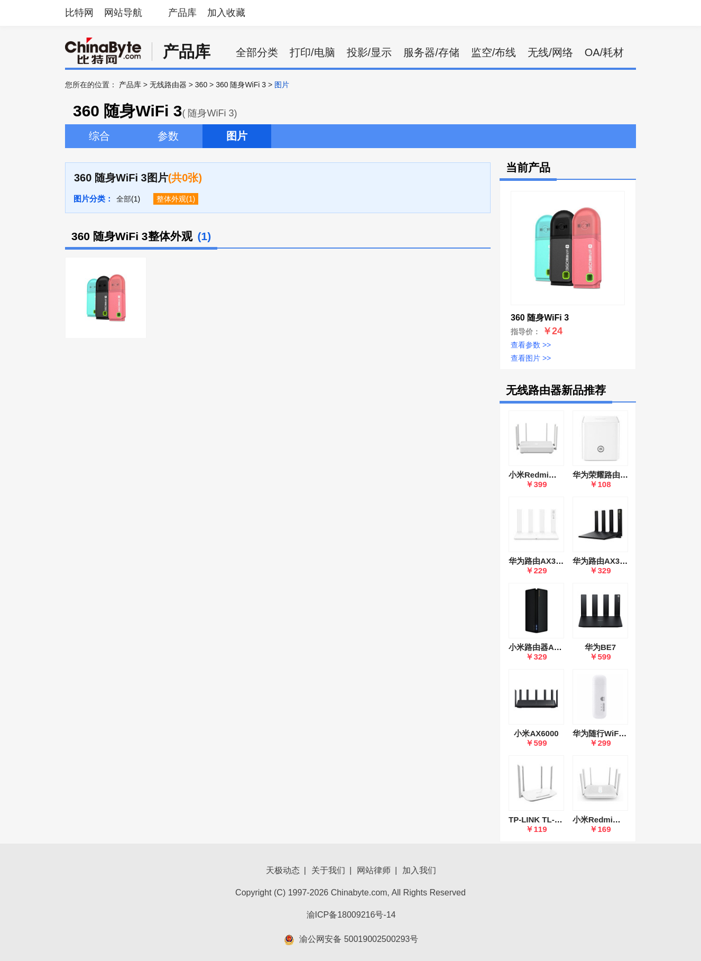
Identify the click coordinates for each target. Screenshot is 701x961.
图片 (236, 136)
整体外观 (171, 199)
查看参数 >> (531, 345)
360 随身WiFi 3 (241, 84)
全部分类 (257, 52)
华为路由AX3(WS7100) (550, 560)
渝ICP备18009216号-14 (351, 914)
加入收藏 (226, 12)
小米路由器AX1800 (543, 647)
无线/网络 (550, 52)
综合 (99, 136)
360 (201, 84)
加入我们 (419, 870)
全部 (123, 199)
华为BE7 (600, 647)
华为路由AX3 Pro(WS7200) (622, 560)
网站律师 (374, 870)
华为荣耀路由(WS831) (612, 474)
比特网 (79, 12)
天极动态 (283, 870)
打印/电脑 (312, 52)
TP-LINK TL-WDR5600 (550, 819)
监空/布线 (493, 52)
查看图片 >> (531, 358)
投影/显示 (369, 52)
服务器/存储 (431, 52)
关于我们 (328, 870)
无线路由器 (168, 84)
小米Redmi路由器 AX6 (549, 474)
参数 (168, 136)
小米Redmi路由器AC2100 (619, 819)
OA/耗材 (604, 52)
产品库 (182, 12)
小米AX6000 (536, 733)
